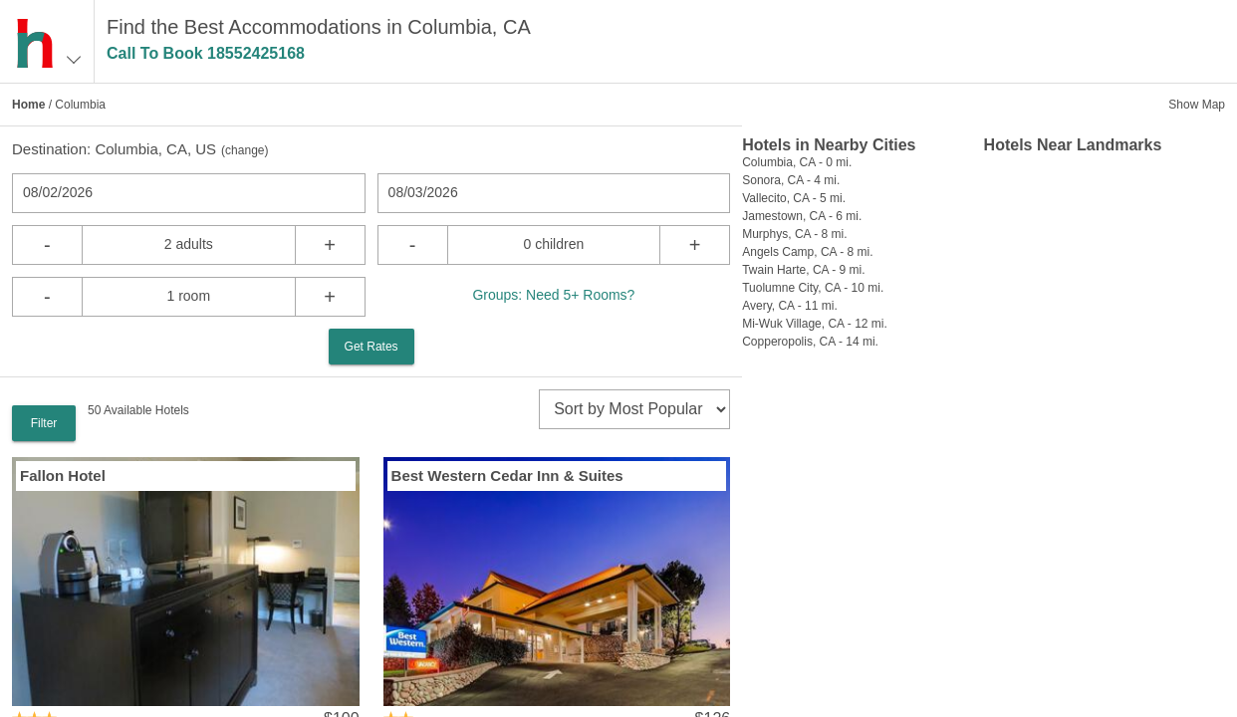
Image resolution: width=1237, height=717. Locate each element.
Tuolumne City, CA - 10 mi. (812, 288)
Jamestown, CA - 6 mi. (802, 216)
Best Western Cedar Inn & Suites (507, 475)
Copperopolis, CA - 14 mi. (810, 342)
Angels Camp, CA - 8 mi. (807, 252)
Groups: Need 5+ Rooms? (553, 295)
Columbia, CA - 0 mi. (797, 162)
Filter (44, 423)
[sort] (634, 409)
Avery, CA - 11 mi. (790, 306)
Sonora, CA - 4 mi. (791, 180)
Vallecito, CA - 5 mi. (794, 198)
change (244, 150)
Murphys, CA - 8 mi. (794, 234)
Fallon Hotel (63, 475)
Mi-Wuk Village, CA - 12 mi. (814, 324)
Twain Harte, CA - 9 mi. (803, 270)
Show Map (1196, 105)
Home (28, 105)
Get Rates (371, 347)
